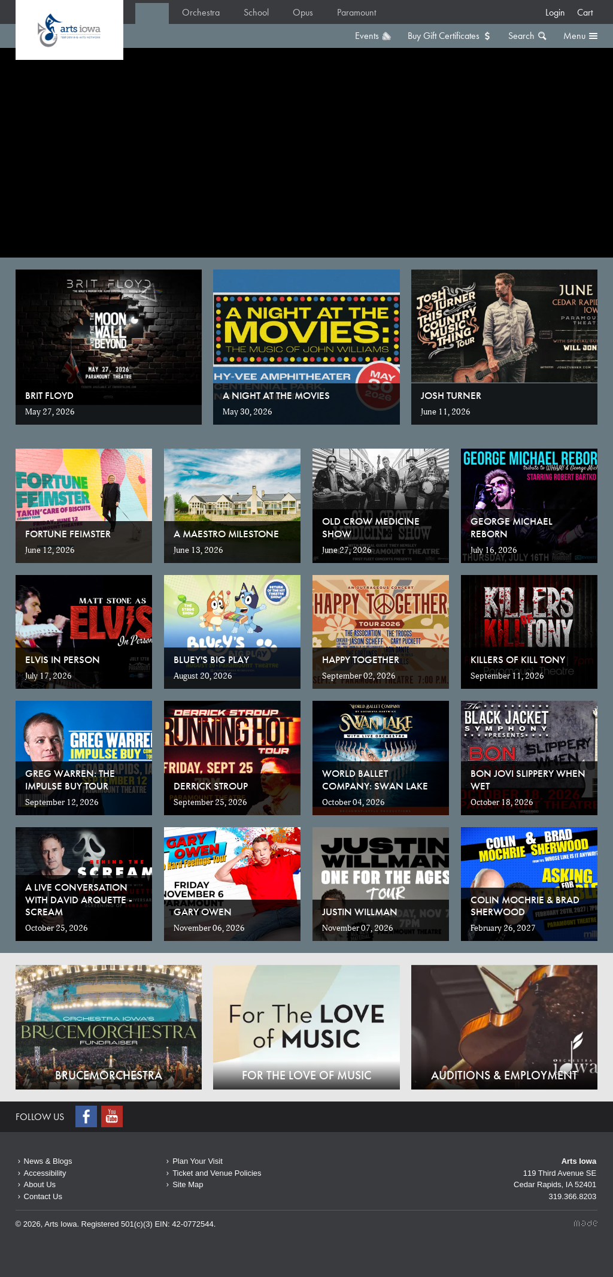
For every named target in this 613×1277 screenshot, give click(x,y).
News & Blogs (48, 1161)
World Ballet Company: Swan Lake (375, 779)
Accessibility (45, 1173)
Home (69, 30)
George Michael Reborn (512, 527)
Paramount (356, 12)
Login (555, 12)
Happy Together (360, 659)
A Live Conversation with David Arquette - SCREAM (78, 899)
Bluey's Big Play (211, 659)
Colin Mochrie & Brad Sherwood (525, 905)
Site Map (187, 1184)
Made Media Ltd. (585, 1223)
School (256, 12)
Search (521, 35)
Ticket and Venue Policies (216, 1173)
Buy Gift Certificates (444, 35)
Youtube (113, 1116)
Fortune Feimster (68, 533)
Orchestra (201, 12)
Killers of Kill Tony (518, 659)
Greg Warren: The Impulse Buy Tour (70, 779)
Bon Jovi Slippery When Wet (528, 779)
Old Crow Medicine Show (371, 527)
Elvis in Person (62, 659)
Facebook (87, 1116)
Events (367, 35)
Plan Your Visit (197, 1161)
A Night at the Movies (276, 395)
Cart (585, 12)
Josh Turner (451, 395)
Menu (574, 35)
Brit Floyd (49, 395)
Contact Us (43, 1196)
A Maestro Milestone (226, 533)
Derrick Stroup (211, 785)
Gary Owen (203, 911)
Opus (303, 12)
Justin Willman (359, 911)
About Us (40, 1184)
